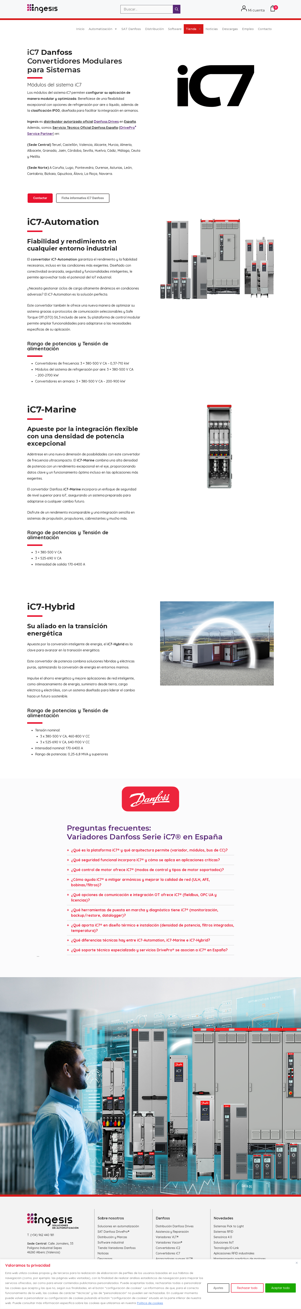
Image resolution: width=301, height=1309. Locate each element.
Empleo (248, 29)
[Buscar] (176, 9)
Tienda (193, 29)
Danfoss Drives (106, 121)
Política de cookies (150, 1303)
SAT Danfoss (131, 29)
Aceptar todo (280, 1288)
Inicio (80, 29)
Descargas (230, 29)
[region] (150, 1284)
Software (175, 29)
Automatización (103, 29)
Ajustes (218, 1288)
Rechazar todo (247, 1288)
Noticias (211, 29)
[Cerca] (296, 1262)
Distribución (154, 29)
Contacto (265, 29)
